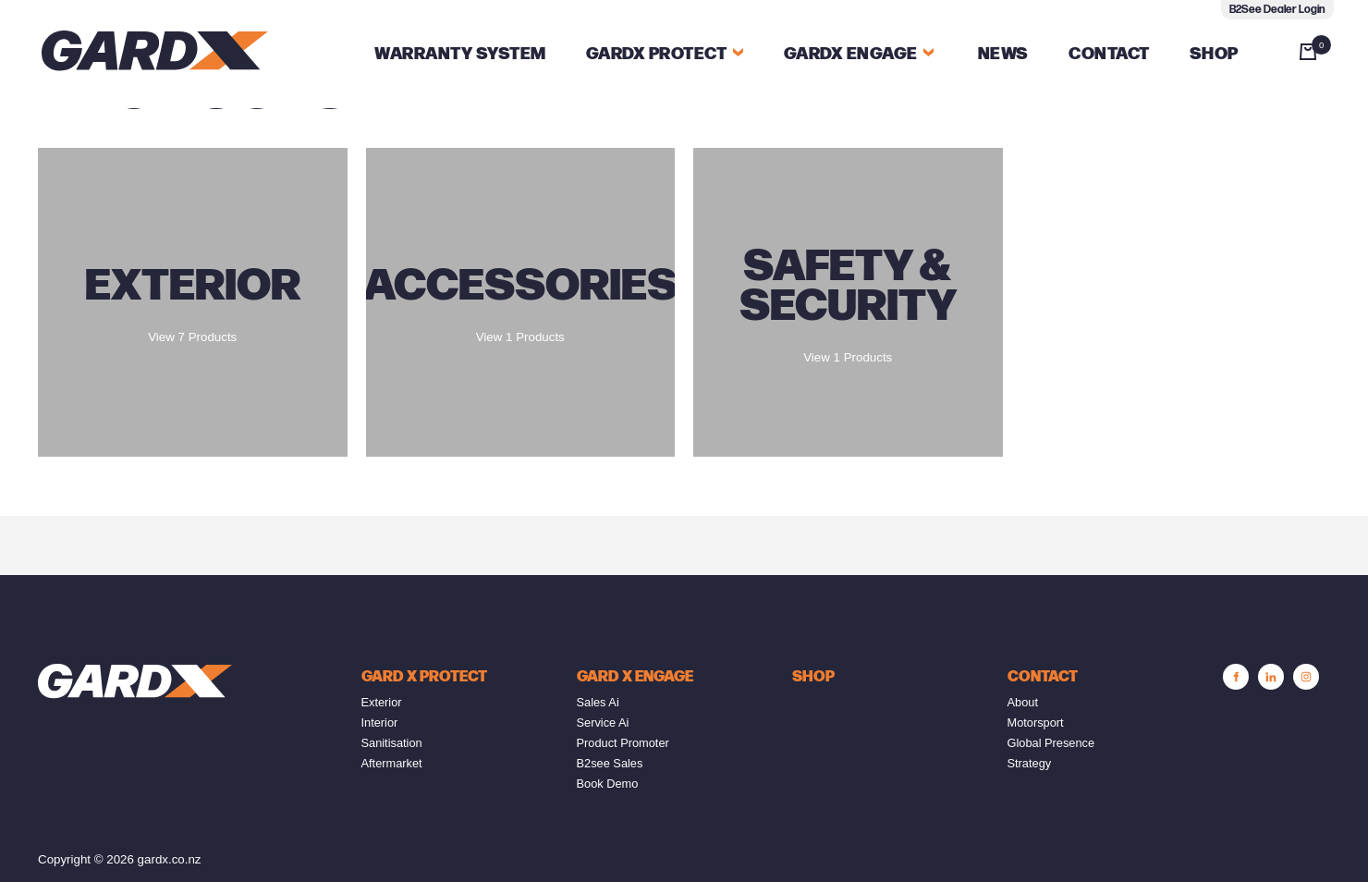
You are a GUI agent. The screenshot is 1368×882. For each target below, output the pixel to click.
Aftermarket (391, 763)
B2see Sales (610, 763)
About (1023, 702)
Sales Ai (598, 702)
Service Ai (603, 722)
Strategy (1030, 763)
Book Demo (608, 783)
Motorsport (1036, 722)
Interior (379, 722)
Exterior (381, 702)
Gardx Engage (851, 54)
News (1003, 54)
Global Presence (1051, 743)
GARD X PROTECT (424, 677)
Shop (1214, 54)
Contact (1109, 54)
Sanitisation (391, 743)
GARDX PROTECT (664, 54)
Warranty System (460, 54)
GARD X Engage (635, 677)
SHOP (813, 677)
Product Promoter (623, 743)
